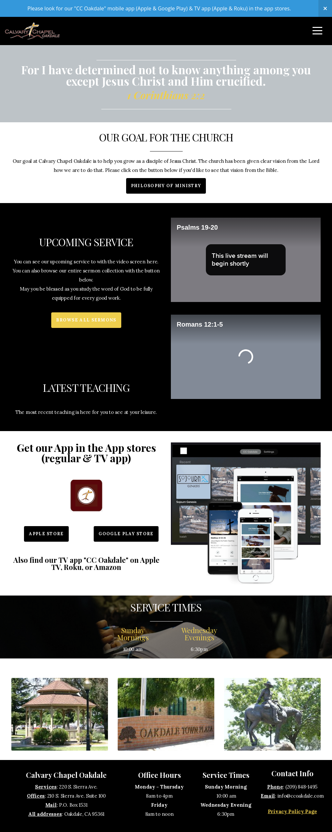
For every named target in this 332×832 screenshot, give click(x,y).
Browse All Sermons (86, 320)
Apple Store (46, 534)
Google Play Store (126, 534)
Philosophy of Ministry (166, 185)
